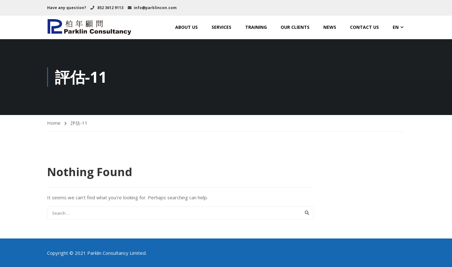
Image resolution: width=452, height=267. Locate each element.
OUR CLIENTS (295, 27)
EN (396, 27)
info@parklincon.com (155, 7)
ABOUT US (186, 27)
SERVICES (221, 27)
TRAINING (256, 27)
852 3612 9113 (109, 7)
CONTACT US (364, 27)
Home (54, 123)
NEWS (329, 27)
